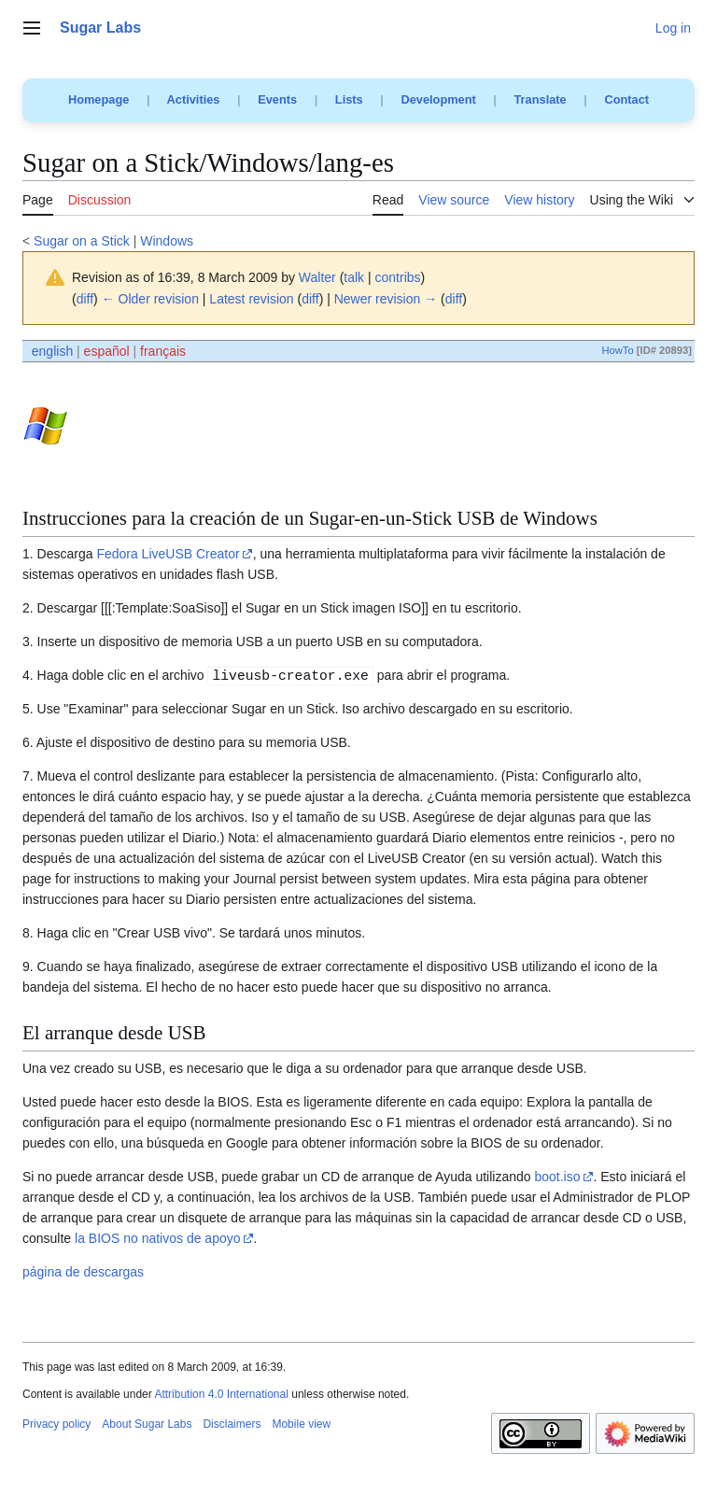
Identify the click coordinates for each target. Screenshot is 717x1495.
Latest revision (251, 298)
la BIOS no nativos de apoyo (157, 1238)
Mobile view (301, 1424)
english (52, 351)
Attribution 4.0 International (221, 1394)
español (107, 351)
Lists (349, 99)
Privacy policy (56, 1424)
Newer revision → (385, 298)
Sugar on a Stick (82, 240)
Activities (193, 99)
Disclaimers (231, 1424)
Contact (626, 99)
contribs (398, 277)
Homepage (98, 99)
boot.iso (557, 1176)
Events (277, 99)
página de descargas (83, 1271)
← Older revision (150, 298)
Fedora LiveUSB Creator (167, 553)
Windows (166, 240)
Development (438, 99)
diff (85, 298)
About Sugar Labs (146, 1424)
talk (354, 277)
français (163, 351)
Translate (540, 99)
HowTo (617, 350)
